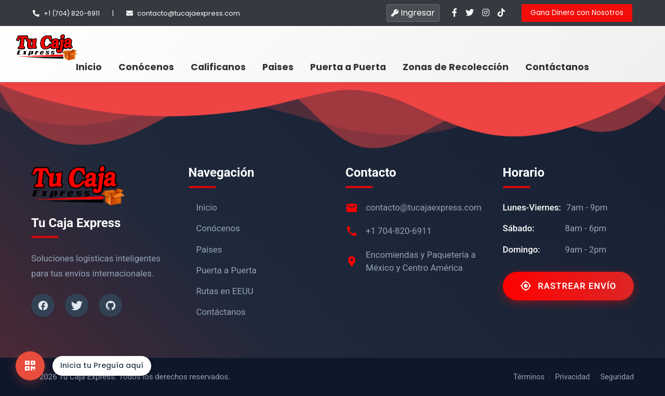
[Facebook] (43, 305)
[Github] (110, 305)
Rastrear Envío (568, 286)
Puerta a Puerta (348, 67)
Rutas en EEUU (225, 291)
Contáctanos (557, 67)
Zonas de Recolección (456, 67)
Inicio (89, 67)
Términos (528, 377)
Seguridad (617, 377)
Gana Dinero (576, 13)
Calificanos (218, 67)
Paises (278, 67)
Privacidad (572, 377)
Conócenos (146, 67)
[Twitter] (76, 305)
